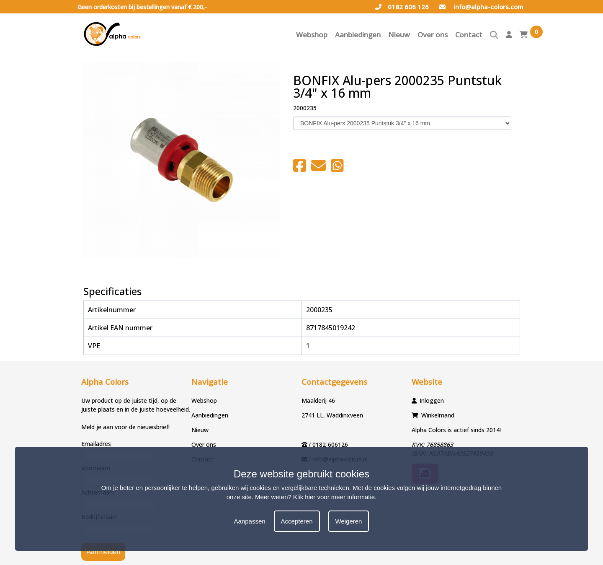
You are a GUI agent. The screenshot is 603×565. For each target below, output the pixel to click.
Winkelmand (437, 415)
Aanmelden (103, 551)
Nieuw (399, 34)
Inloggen (432, 400)
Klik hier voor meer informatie (334, 496)
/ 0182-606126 (328, 444)
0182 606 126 (402, 7)
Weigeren (348, 521)
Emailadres (96, 444)
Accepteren (297, 521)
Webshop (311, 34)
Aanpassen (249, 521)
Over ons (432, 34)
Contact (468, 34)
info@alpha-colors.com (481, 7)
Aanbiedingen (358, 34)
